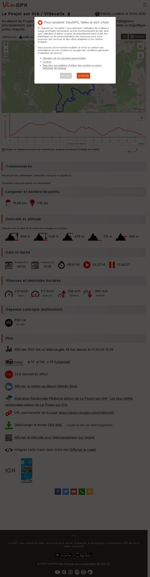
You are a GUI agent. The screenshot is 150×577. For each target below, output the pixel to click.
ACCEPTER (83, 76)
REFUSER (66, 76)
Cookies (47, 61)
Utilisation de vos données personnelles (64, 58)
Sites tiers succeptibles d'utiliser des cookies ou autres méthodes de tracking (72, 67)
